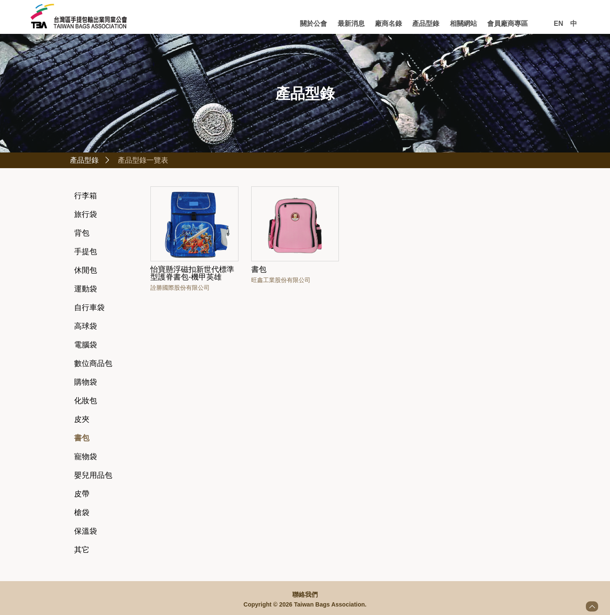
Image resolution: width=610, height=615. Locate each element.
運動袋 (85, 290)
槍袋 (81, 514)
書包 (81, 439)
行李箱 (85, 197)
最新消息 (351, 23)
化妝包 (85, 402)
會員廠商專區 (507, 23)
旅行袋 (85, 215)
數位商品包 (93, 364)
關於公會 (313, 23)
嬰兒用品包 (93, 476)
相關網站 (463, 23)
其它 (81, 551)
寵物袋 (85, 458)
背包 (81, 234)
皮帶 (81, 495)
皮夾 (81, 420)
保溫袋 (85, 532)
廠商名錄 (388, 23)
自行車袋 (89, 309)
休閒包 (85, 271)
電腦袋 (85, 346)
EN (558, 23)
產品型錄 (425, 23)
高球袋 (85, 327)
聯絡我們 (305, 594)
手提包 (85, 253)
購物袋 (85, 383)
